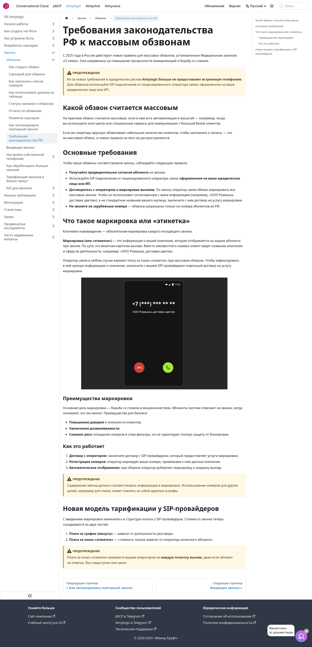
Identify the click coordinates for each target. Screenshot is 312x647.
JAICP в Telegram (129, 616)
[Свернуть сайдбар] (30, 596)
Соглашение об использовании (229, 616)
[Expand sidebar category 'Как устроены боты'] (53, 38)
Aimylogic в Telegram (133, 622)
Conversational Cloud (32, 6)
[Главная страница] (66, 18)
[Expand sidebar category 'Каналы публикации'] (53, 195)
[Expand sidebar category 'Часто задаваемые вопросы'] (53, 237)
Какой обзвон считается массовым (276, 20)
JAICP (57, 6)
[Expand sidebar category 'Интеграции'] (53, 202)
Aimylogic (73, 6)
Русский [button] (254, 6)
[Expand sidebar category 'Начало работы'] (53, 24)
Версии (235, 6)
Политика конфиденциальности (229, 622)
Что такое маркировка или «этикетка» (278, 32)
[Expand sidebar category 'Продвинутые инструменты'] (53, 226)
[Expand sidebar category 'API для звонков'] (53, 188)
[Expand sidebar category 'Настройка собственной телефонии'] (53, 156)
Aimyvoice (112, 6)
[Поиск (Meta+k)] (293, 6)
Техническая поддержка (135, 629)
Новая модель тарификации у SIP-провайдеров (276, 51)
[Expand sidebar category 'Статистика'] (53, 209)
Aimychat (93, 6)
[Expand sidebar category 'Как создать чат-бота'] (53, 31)
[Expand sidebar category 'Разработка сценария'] (53, 45)
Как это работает (269, 43)
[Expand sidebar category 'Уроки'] (53, 217)
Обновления (214, 6)
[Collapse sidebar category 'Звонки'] (53, 52)
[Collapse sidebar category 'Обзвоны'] (53, 60)
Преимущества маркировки (276, 37)
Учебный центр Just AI (46, 622)
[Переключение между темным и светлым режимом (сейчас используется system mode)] (272, 6)
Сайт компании (41, 616)
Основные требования (269, 26)
